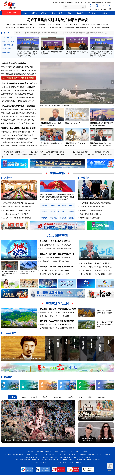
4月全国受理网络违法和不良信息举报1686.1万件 (18, 87)
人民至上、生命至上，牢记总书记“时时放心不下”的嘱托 (50, 27)
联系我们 (63, 451)
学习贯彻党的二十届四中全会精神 (14, 152)
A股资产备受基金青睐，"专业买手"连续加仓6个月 (18, 123)
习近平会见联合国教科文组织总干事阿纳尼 (21, 25)
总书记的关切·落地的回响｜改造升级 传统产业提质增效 (90, 27)
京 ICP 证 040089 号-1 (31, 457)
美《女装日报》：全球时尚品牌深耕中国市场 (96, 274)
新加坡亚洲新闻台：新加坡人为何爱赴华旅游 (96, 263)
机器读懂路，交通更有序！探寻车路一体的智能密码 (105, 324)
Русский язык (57, 397)
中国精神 (44, 218)
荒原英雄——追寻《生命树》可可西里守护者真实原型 (22, 358)
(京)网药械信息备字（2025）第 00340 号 (87, 459)
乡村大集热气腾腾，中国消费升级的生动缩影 (19, 203)
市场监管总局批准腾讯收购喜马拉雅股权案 (18, 106)
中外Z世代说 (44, 143)
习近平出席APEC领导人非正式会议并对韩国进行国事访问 (47, 152)
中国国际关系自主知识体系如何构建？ (16, 214)
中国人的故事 (10, 333)
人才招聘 (55, 451)
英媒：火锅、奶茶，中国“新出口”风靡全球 (95, 270)
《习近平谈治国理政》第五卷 (80, 152)
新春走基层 (91, 154)
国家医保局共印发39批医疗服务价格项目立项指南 (18, 109)
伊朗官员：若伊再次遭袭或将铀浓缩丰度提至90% (18, 132)
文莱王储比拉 (42, 25)
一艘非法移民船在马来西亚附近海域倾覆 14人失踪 (18, 142)
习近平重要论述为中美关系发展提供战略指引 (96, 203)
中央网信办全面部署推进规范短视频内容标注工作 (18, 74)
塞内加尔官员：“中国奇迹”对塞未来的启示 (54, 261)
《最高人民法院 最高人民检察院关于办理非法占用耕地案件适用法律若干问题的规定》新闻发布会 (28, 54)
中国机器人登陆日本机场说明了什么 (92, 207)
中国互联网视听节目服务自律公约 (14, 454)
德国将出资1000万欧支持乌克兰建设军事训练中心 (18, 135)
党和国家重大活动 (7, 37)
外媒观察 (106, 25)
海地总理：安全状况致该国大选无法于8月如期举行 (19, 146)
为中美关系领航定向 (95, 25)
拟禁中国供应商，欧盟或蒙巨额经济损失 (27, 272)
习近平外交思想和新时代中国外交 (62, 2)
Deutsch (34, 397)
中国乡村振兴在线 (97, 2)
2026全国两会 (47, 154)
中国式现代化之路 (57, 303)
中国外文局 (108, 2)
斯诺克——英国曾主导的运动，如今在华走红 (96, 267)
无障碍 (110, 467)
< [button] (109, 33)
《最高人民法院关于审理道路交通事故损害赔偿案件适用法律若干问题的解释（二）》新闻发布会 (101, 54)
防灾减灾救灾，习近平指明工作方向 (18, 27)
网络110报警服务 (32, 454)
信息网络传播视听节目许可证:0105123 (27, 459)
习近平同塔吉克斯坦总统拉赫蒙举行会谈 (57, 20)
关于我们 (31, 451)
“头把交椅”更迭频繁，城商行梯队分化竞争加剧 (17, 120)
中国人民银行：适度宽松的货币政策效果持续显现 (18, 113)
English (12, 397)
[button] (112, 82)
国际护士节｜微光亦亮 (72, 123)
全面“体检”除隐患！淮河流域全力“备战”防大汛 (17, 94)
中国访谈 (43, 123)
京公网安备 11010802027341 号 (80, 457)
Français (23, 397)
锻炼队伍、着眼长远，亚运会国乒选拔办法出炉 (17, 97)
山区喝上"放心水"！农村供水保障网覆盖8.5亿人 (17, 90)
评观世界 (85, 177)
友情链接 (84, 451)
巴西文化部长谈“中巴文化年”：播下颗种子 (54, 270)
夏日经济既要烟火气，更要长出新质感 (16, 210)
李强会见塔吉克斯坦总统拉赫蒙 (14, 63)
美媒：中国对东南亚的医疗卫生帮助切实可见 (55, 257)
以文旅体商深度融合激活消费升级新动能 (17, 218)
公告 (71, 451)
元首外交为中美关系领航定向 (90, 218)
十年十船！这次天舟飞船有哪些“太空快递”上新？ (57, 313)
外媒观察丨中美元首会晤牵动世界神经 (55, 241)
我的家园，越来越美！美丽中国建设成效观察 (58, 309)
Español (70, 397)
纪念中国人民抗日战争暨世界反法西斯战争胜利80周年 (20, 154)
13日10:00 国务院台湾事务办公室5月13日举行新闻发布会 (40, 33)
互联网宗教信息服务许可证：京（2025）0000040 (57, 459)
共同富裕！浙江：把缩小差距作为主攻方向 (57, 321)
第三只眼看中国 (57, 235)
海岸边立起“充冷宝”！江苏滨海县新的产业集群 (56, 324)
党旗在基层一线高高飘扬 (102, 152)
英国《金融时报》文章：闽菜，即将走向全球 (55, 245)
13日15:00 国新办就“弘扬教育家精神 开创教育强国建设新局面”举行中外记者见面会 (87, 33)
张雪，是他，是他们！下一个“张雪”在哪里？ (55, 316)
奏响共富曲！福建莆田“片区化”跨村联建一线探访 (57, 328)
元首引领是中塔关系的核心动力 (12, 198)
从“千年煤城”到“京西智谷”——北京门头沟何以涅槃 (18, 325)
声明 (76, 451)
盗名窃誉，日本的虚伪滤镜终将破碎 (92, 210)
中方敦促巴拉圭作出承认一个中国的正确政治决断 (18, 70)
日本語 (44, 397)
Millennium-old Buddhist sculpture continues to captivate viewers (26, 440)
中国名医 (93, 123)
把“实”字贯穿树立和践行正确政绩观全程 (17, 207)
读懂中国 (8, 177)
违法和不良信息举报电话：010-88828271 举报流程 (94, 454)
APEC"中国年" (61, 154)
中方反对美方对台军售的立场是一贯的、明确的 (17, 67)
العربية (81, 397)
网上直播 (6, 33)
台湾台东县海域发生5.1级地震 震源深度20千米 (17, 101)
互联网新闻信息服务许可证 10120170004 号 (54, 457)
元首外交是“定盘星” (80, 25)
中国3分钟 (68, 143)
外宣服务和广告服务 (43, 451)
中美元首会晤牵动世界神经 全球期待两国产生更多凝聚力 (9, 273)
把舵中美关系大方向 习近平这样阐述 (60, 25)
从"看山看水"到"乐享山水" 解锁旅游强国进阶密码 (18, 116)
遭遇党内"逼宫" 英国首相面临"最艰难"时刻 (18, 128)
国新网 (77, 2)
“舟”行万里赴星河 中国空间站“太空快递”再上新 (56, 105)
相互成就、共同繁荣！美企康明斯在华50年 (57, 254)
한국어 (90, 397)
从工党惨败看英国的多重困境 (90, 214)
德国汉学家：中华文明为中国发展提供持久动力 (95, 257)
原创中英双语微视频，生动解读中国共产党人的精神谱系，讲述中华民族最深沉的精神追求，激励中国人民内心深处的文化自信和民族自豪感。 (57, 197)
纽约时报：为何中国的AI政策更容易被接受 (57, 267)
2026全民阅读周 (77, 154)
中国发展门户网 (85, 2)
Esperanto (101, 397)
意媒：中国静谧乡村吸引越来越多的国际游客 (55, 248)
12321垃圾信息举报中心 (48, 454)
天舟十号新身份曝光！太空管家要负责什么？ (19, 83)
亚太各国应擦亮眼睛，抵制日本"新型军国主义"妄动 (19, 139)
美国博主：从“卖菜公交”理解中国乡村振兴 (54, 274)
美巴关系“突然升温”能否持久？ (89, 198)
